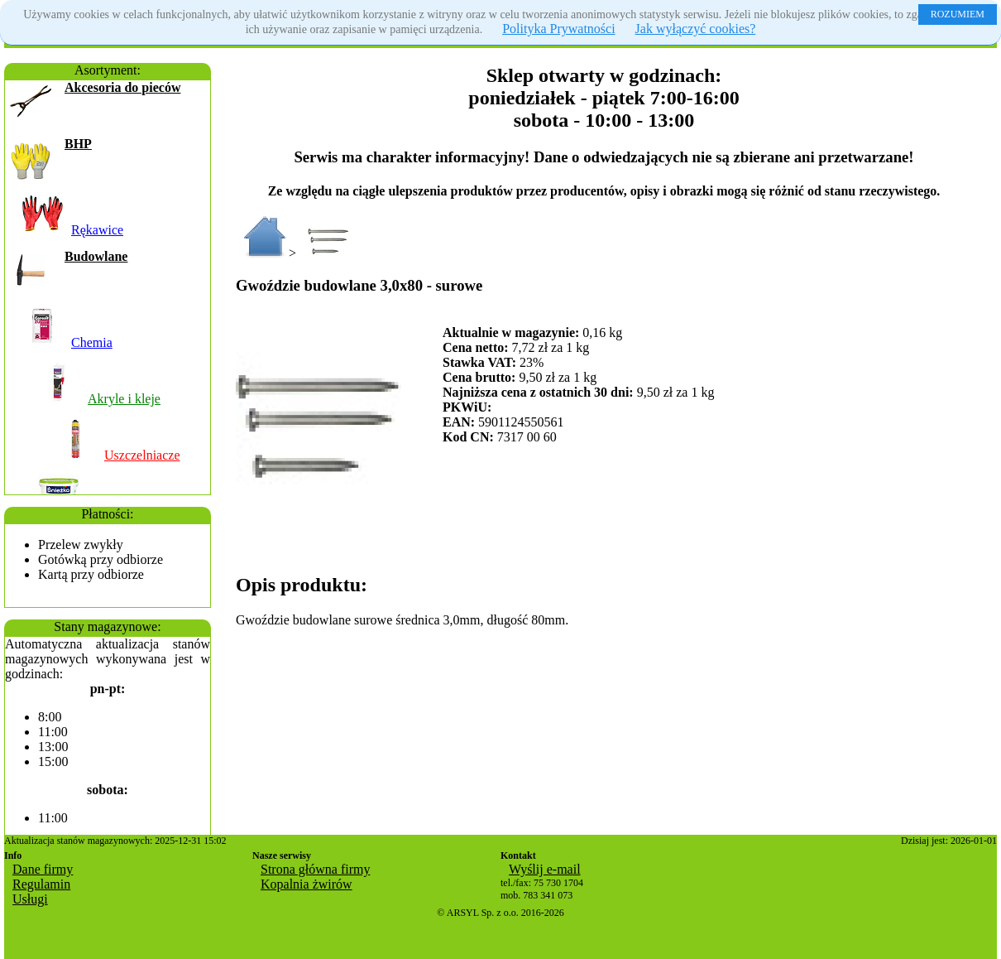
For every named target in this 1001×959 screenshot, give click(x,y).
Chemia (92, 342)
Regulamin (41, 884)
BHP (78, 144)
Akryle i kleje (124, 399)
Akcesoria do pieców (122, 87)
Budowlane (96, 256)
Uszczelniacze (142, 455)
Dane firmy (42, 869)
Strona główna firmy (315, 869)
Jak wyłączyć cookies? (695, 29)
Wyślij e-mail (545, 869)
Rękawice (97, 230)
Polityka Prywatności (558, 29)
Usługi (30, 899)
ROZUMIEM (957, 14)
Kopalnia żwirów (306, 884)
